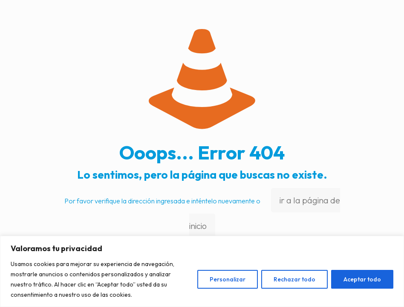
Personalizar (227, 279)
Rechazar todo (294, 279)
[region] (202, 271)
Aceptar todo (362, 279)
